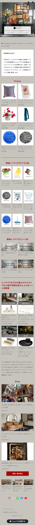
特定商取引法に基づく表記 (10, 512)
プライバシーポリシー (8, 509)
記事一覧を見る (17, 474)
